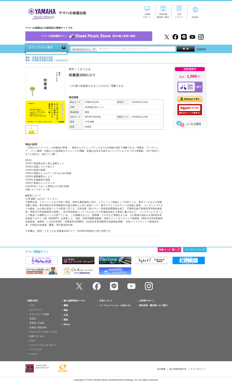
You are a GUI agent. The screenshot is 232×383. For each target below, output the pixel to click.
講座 (66, 319)
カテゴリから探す (41, 47)
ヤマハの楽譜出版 (56, 13)
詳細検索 (201, 49)
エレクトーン (35, 309)
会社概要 (161, 369)
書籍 (66, 305)
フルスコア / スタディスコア (43, 332)
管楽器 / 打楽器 (36, 323)
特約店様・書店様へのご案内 (153, 305)
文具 (66, 315)
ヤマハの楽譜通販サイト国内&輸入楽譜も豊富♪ (88, 36)
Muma (67, 324)
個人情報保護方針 (178, 369)
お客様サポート (146, 300)
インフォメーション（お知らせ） (115, 305)
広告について (105, 300)
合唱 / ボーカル (36, 336)
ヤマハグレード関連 (39, 314)
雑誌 (66, 310)
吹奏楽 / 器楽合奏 (37, 327)
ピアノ (32, 305)
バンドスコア (35, 349)
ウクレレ (33, 354)
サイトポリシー (198, 369)
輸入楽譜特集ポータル (74, 300)
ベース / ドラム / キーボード (43, 345)
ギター (32, 340)
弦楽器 (32, 318)
